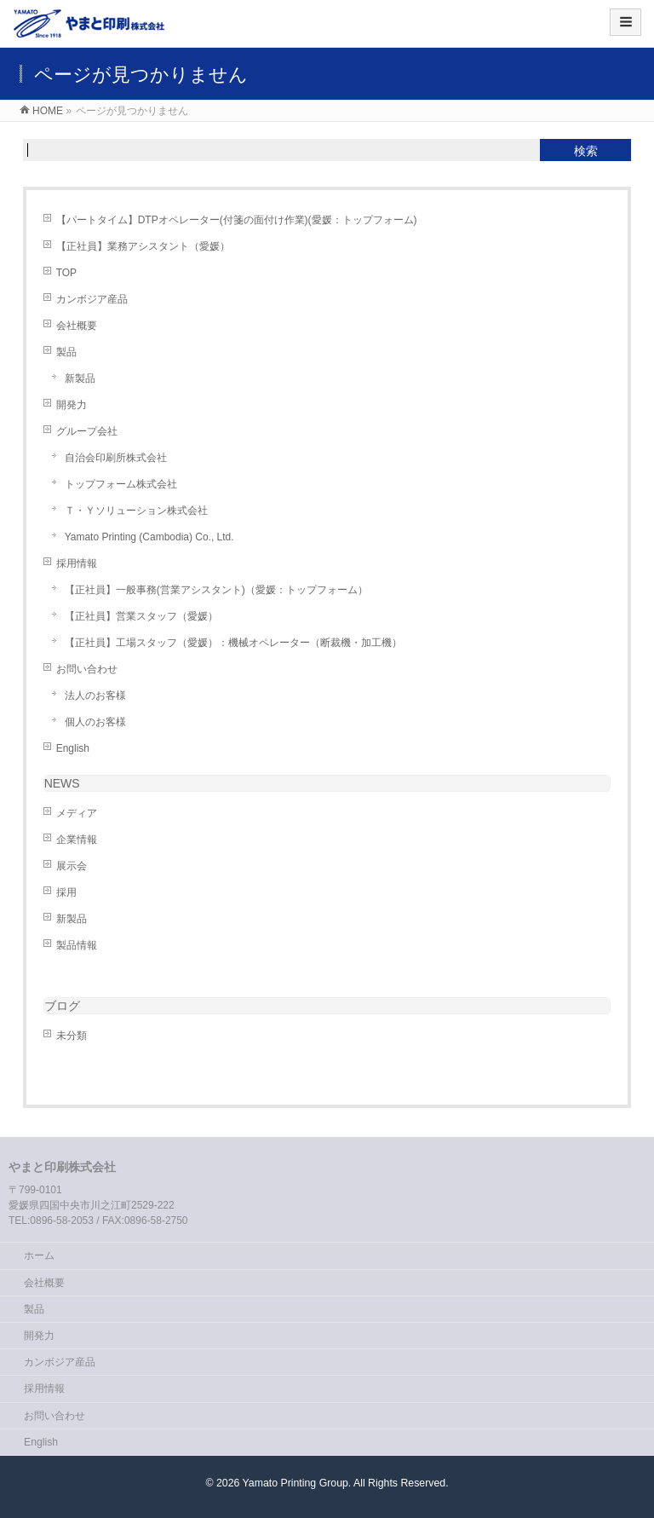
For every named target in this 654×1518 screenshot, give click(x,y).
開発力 (71, 405)
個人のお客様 (95, 722)
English (72, 748)
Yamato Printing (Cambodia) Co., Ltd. (149, 537)
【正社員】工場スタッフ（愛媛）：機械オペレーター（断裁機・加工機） (233, 643)
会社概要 (76, 326)
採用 (66, 892)
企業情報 (76, 840)
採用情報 (76, 563)
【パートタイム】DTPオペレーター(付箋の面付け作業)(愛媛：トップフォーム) (236, 220)
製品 (66, 352)
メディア (76, 813)
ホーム (39, 1255)
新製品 (80, 378)
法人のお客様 (95, 695)
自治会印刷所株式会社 (116, 458)
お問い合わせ (87, 669)
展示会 (71, 866)
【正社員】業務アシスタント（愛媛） (143, 246)
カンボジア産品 (92, 299)
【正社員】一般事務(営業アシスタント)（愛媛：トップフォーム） (216, 590)
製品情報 (76, 945)
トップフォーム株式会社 (121, 484)
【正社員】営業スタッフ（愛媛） (141, 616)
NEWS (62, 783)
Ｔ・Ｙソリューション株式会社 (136, 511)
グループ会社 (87, 431)
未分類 (71, 1036)
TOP (66, 273)
